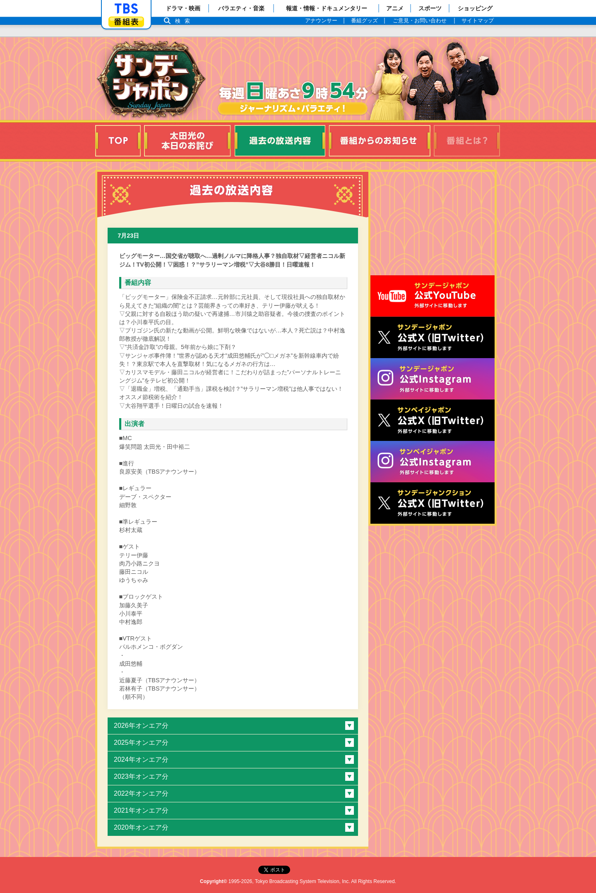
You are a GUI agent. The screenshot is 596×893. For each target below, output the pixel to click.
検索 (184, 21)
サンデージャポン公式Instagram (432, 379)
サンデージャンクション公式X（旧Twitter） (432, 503)
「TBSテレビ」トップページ (126, 8)
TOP (118, 140)
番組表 (126, 22)
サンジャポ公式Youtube (432, 296)
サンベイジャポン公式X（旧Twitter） (432, 420)
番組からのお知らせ (379, 140)
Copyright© (213, 881)
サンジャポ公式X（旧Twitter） (432, 337)
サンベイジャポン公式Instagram (432, 461)
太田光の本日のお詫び (187, 140)
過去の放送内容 (279, 140)
